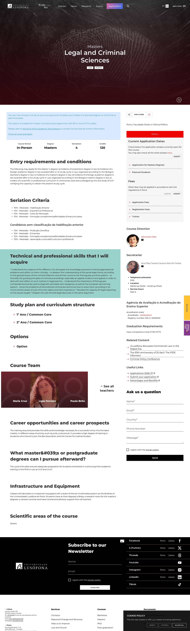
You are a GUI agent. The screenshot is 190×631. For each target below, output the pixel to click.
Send (155, 458)
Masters (101, 619)
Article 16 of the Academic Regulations (41, 129)
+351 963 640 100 (17, 621)
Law (90, 68)
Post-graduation (105, 628)
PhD (99, 623)
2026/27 (177, 156)
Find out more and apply (20, 134)
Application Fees (140, 202)
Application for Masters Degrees (148, 165)
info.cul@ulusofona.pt (16, 619)
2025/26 (167, 194)
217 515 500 (11, 615)
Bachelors (102, 615)
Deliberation (146, 315)
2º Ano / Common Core (34, 322)
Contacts (55, 615)
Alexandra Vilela (148, 237)
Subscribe (95, 587)
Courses (62, 6)
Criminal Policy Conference (145, 359)
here (169, 153)
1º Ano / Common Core (34, 314)
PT (163, 6)
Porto (99, 68)
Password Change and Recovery (67, 619)
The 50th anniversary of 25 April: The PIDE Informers (153, 354)
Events (99, 6)
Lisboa (171, 541)
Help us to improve (60, 623)
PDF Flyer (143, 114)
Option (22, 346)
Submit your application (143, 377)
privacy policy (152, 450)
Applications (114, 6)
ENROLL (154, 134)
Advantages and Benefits (144, 380)
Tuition (135, 216)
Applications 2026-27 (141, 373)
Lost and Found (58, 628)
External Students (141, 172)
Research (86, 6)
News (74, 6)
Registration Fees (141, 209)
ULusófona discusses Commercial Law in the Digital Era (154, 347)
